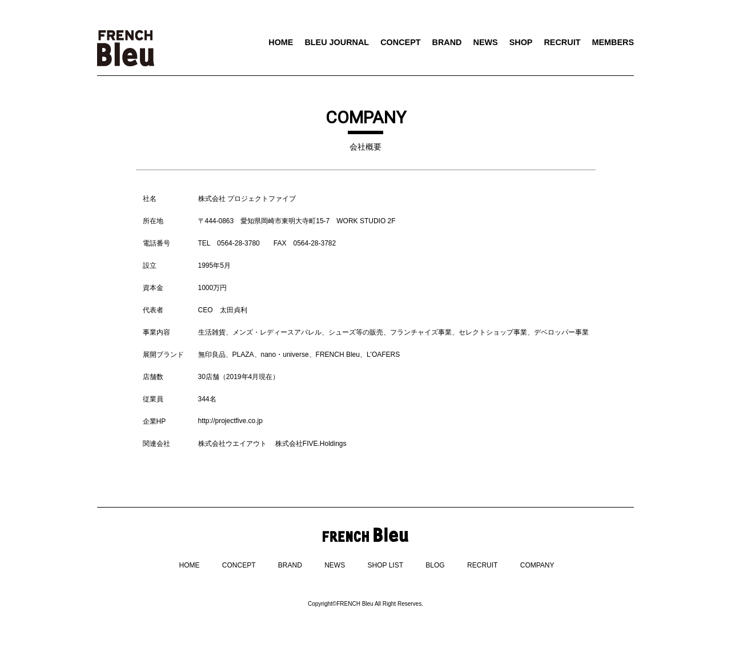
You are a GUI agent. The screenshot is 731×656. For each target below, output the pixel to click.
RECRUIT (562, 42)
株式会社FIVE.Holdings (311, 444)
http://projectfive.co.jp (230, 421)
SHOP (521, 42)
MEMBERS (613, 42)
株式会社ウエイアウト (232, 444)
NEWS (485, 42)
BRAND (447, 42)
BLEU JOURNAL (336, 42)
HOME (280, 42)
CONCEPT (400, 42)
